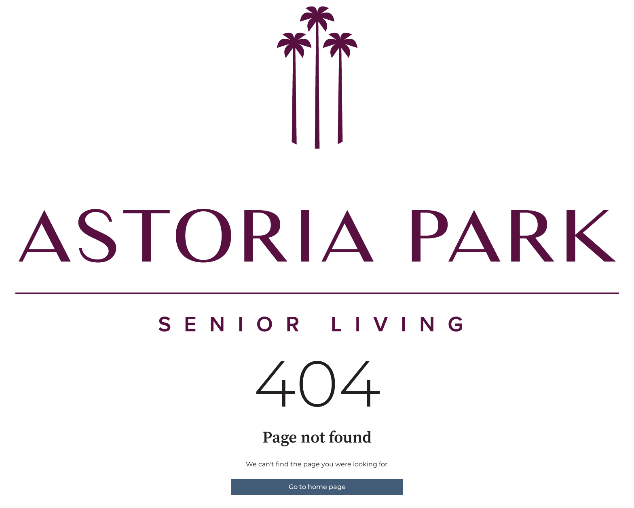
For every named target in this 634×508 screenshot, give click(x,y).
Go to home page (317, 487)
